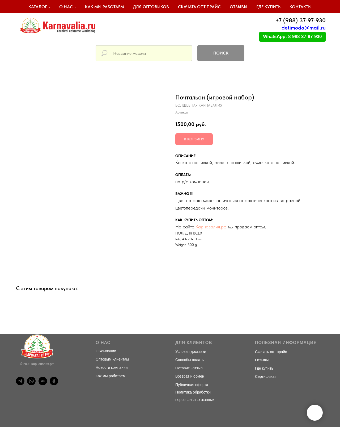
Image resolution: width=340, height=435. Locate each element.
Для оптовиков (151, 6)
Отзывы (238, 6)
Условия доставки (190, 351)
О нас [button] (66, 6)
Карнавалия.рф (211, 226)
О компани (105, 351)
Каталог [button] (37, 6)
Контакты (301, 6)
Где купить (268, 6)
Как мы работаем (104, 6)
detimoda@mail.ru (304, 27)
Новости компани (111, 367)
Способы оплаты (190, 360)
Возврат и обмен (189, 376)
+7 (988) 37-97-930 (300, 20)
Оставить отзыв (189, 368)
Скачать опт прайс (199, 6)
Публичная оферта (191, 385)
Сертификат (265, 376)
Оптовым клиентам (112, 359)
